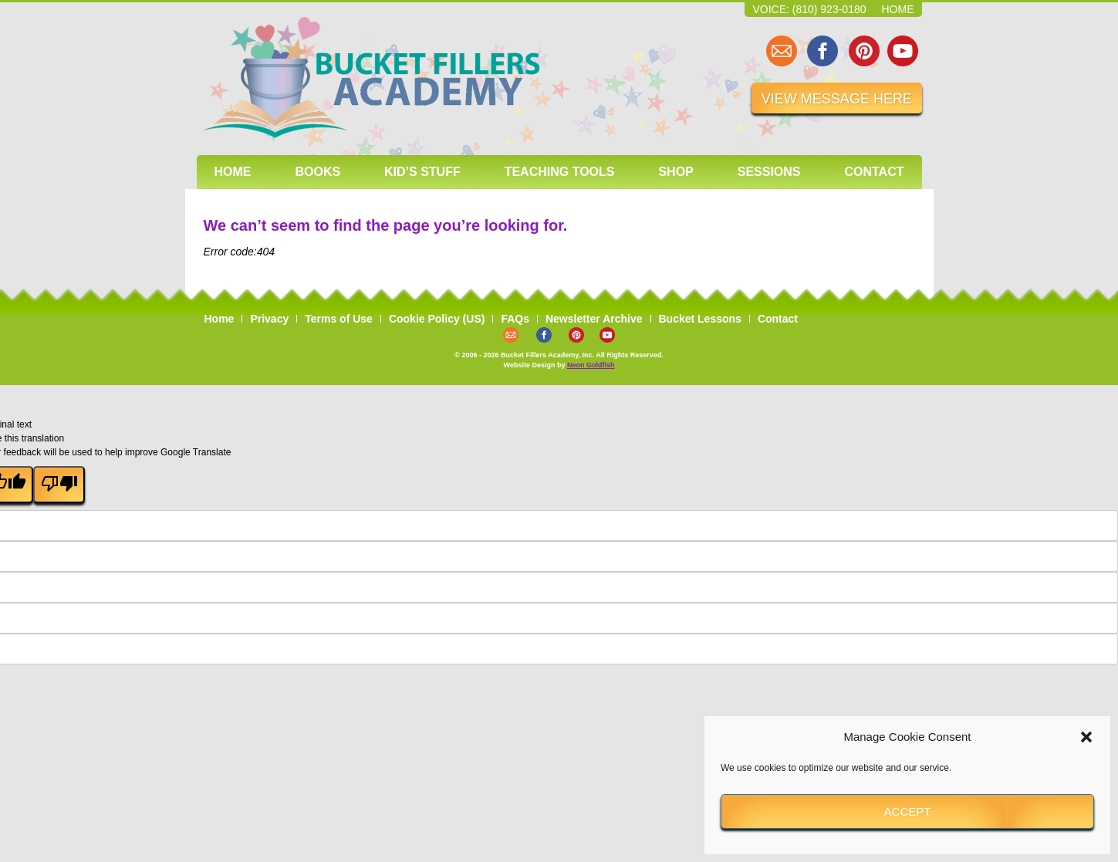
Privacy (269, 319)
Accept (907, 811)
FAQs (515, 319)
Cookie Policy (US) (437, 319)
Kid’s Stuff (422, 171)
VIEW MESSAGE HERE (837, 98)
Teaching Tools (560, 171)
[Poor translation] (58, 484)
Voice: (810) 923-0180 (809, 9)
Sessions (769, 171)
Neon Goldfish (591, 365)
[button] (1086, 737)
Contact (874, 171)
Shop (675, 171)
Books (317, 171)
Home (898, 9)
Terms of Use (339, 319)
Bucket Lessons (700, 319)
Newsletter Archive (594, 319)
